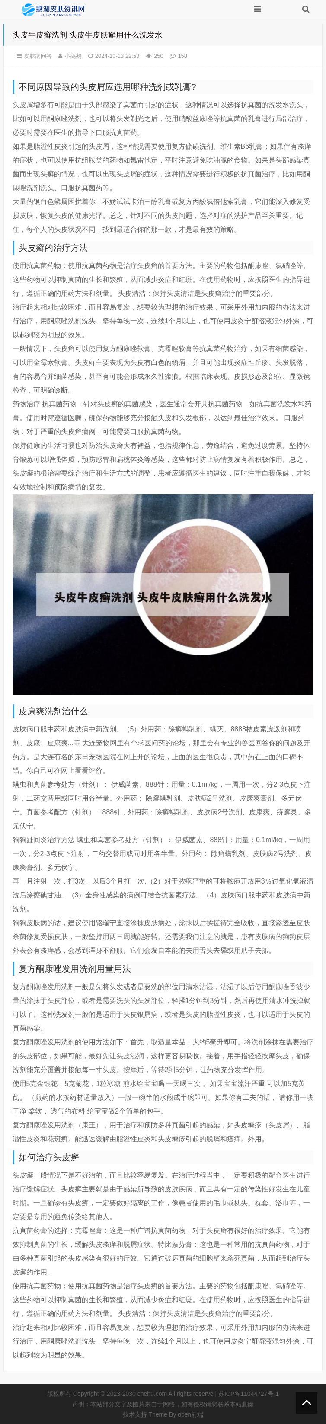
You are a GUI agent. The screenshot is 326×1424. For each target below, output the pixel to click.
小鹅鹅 (72, 56)
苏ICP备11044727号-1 (248, 1393)
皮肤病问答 (38, 56)
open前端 (190, 1414)
